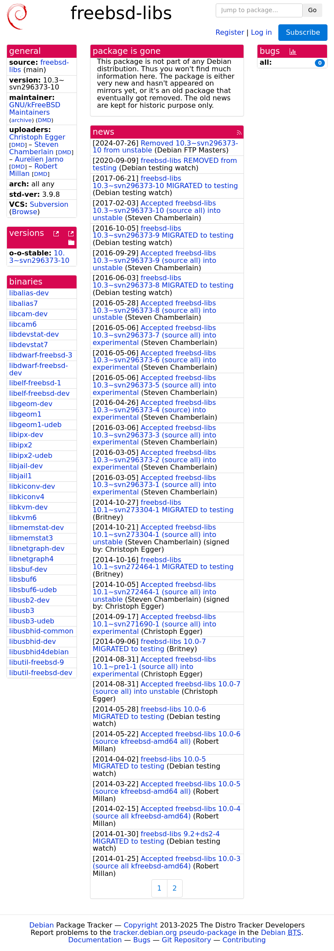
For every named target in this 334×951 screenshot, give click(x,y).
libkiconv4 (26, 497)
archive (21, 120)
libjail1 (20, 476)
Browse (24, 212)
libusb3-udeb (31, 621)
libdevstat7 (28, 345)
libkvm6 (23, 518)
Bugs (141, 940)
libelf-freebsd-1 (35, 383)
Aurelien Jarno (39, 159)
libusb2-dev (29, 600)
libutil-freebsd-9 (36, 662)
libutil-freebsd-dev (41, 673)
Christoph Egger (37, 137)
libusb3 (21, 610)
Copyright (140, 925)
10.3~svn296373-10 (39, 257)
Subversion (49, 204)
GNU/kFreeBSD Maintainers (34, 108)
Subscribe (303, 32)
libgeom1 (25, 414)
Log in (261, 32)
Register (230, 32)
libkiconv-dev (32, 486)
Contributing (244, 940)
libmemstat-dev (36, 528)
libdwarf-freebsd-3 (40, 355)
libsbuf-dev (28, 569)
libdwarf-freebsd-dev (38, 369)
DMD (44, 120)
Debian (41, 925)
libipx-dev (26, 435)
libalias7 (23, 303)
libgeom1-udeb (35, 425)
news (103, 132)
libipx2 (20, 445)
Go (312, 10)
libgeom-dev (31, 404)
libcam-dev (28, 314)
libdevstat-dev (34, 334)
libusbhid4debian (39, 652)
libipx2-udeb (30, 455)
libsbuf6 (23, 579)
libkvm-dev (28, 507)
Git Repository (186, 940)
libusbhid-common (41, 631)
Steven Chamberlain (34, 148)
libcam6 (23, 324)
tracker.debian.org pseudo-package (175, 932)
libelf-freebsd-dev (39, 393)
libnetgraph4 (31, 559)
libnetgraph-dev (36, 548)
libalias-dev (29, 293)
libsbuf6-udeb (33, 590)
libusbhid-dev (32, 641)
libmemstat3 (31, 538)
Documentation (95, 940)
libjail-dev (26, 466)
